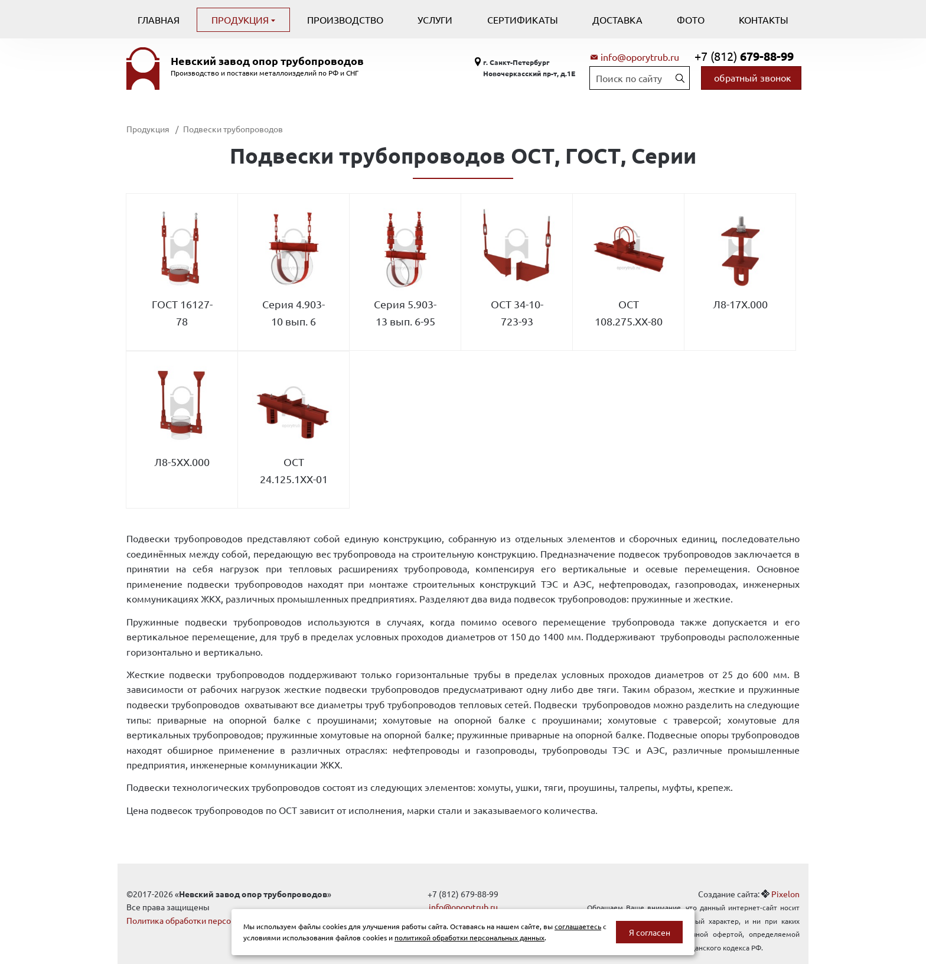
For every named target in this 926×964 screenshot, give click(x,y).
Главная (159, 19)
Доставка (617, 19)
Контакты (763, 19)
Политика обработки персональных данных (210, 920)
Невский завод (267, 61)
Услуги (435, 19)
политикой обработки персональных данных (469, 937)
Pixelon (785, 893)
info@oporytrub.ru (640, 57)
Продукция (241, 19)
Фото (691, 19)
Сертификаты (522, 19)
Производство (345, 19)
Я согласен (649, 932)
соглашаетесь (578, 926)
